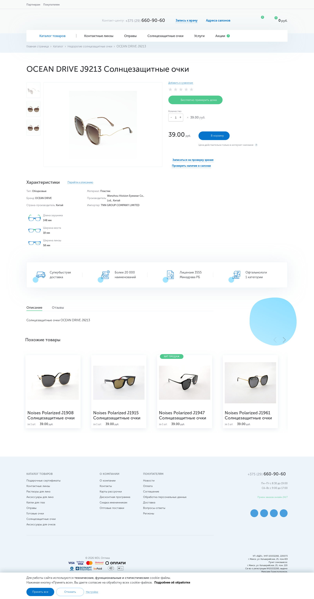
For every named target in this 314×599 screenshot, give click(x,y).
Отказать (70, 592)
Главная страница (39, 46)
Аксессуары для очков (40, 531)
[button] (284, 339)
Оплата (147, 493)
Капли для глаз (35, 509)
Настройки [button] (92, 591)
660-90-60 (145, 20)
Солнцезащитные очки (166, 36)
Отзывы (67, 307)
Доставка (149, 509)
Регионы (148, 520)
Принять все (40, 592)
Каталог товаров (51, 36)
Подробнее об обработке (173, 582)
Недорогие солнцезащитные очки (96, 46)
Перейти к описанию (80, 182)
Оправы (132, 36)
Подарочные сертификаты (43, 488)
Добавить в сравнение (180, 82)
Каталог (61, 46)
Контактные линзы (100, 36)
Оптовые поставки (112, 515)
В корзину (214, 134)
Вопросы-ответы (154, 515)
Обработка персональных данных (165, 504)
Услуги (201, 36)
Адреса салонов (218, 20)
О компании (107, 488)
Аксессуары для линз (39, 504)
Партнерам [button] (33, 4)
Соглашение (151, 498)
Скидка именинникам (113, 509)
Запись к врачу (187, 20)
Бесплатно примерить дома (195, 100)
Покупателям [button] (51, 4)
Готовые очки (35, 520)
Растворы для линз (38, 498)
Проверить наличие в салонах (191, 164)
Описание (37, 307)
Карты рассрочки (111, 498)
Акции (222, 36)
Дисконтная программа (115, 504)
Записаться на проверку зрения (192, 158)
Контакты (106, 493)
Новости (148, 488)
